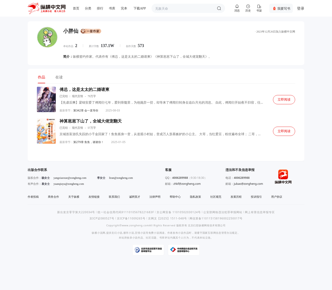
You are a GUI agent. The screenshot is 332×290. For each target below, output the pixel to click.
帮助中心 (175, 197)
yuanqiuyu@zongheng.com (68, 183)
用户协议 (276, 197)
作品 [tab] (41, 77)
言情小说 (140, 232)
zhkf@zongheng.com (187, 184)
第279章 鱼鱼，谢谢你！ (88, 142)
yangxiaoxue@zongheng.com (69, 177)
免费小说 (153, 232)
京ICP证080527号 (101, 218)
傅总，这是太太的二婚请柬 (84, 89)
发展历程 (236, 197)
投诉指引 (256, 197)
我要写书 (283, 8)
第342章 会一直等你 (85, 110)
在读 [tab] (59, 77)
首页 (76, 8)
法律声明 (154, 197)
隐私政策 (195, 197)
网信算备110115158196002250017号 (216, 218)
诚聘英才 (134, 197)
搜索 (219, 8)
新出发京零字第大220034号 (76, 212)
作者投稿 (33, 197)
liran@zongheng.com (121, 177)
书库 (112, 8)
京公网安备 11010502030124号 (179, 212)
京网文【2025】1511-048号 (167, 218)
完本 (124, 8)
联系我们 (114, 197)
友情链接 (94, 197)
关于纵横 (73, 197)
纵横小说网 (98, 232)
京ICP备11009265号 (131, 218)
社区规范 (215, 197)
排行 (100, 8)
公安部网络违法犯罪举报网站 (222, 212)
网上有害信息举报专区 (260, 212)
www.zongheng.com (135, 225)
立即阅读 (284, 99)
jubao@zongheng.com (248, 184)
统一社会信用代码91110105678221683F (126, 212)
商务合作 (53, 197)
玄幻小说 (117, 232)
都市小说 (128, 232)
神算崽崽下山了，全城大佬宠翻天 (90, 121)
